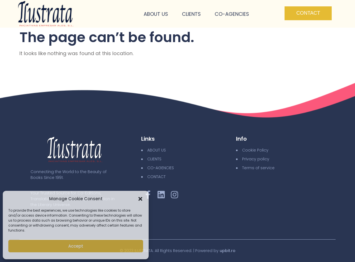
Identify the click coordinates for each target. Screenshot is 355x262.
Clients (191, 14)
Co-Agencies (232, 14)
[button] (140, 199)
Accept (75, 246)
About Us (156, 14)
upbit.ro (227, 250)
